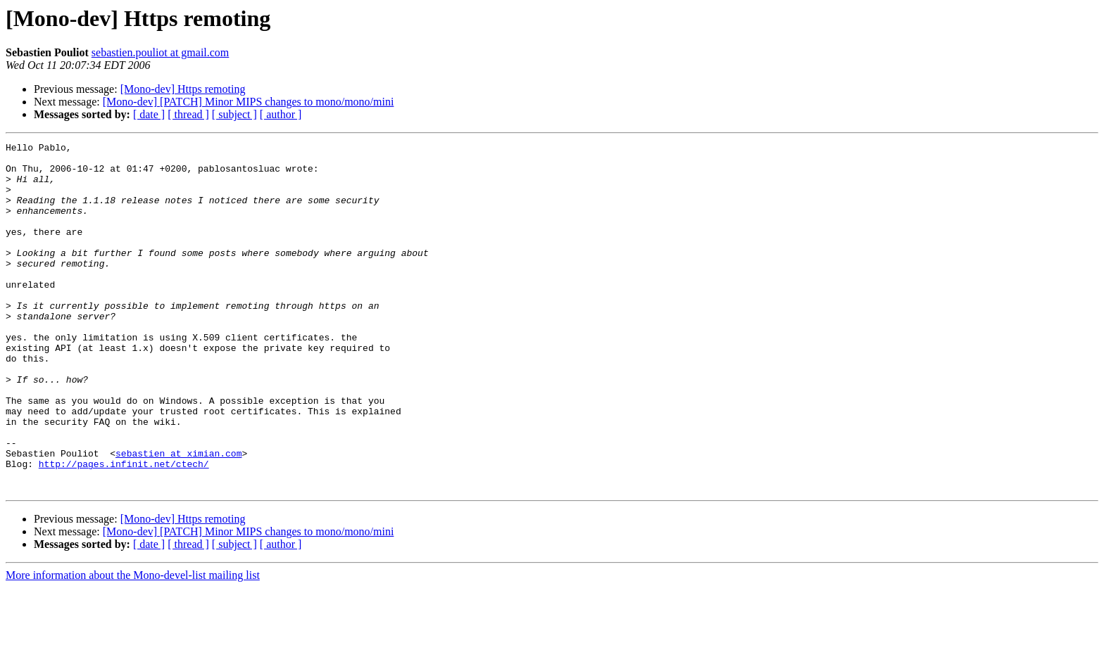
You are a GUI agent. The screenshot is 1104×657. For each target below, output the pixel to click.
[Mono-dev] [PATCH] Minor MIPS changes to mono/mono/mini (248, 102)
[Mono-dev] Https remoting (183, 89)
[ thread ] (188, 114)
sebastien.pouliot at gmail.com (161, 52)
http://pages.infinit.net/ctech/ (124, 529)
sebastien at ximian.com (178, 516)
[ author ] (281, 114)
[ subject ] (234, 114)
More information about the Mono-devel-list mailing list (133, 645)
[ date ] (149, 114)
